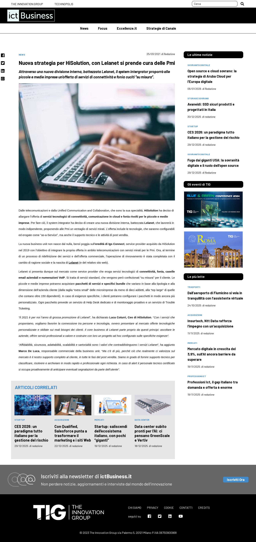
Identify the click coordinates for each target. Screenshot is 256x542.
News (84, 28)
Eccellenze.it (127, 28)
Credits (204, 507)
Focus (102, 28)
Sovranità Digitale (198, 65)
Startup (19, 419)
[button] (242, 4)
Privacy (152, 507)
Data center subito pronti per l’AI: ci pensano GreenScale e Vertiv (152, 433)
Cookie (169, 507)
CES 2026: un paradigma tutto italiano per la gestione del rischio (31, 433)
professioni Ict (196, 376)
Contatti (185, 507)
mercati (99, 419)
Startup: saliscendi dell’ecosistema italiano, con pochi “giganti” (110, 433)
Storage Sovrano (198, 98)
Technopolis (63, 4)
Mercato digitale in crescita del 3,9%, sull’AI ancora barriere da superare (211, 354)
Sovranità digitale (198, 154)
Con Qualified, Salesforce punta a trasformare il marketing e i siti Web (72, 433)
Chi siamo (134, 507)
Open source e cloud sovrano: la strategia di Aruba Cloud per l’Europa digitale (212, 76)
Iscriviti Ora (236, 480)
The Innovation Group (27, 4)
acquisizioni (61, 419)
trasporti (193, 287)
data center (142, 419)
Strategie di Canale (161, 28)
